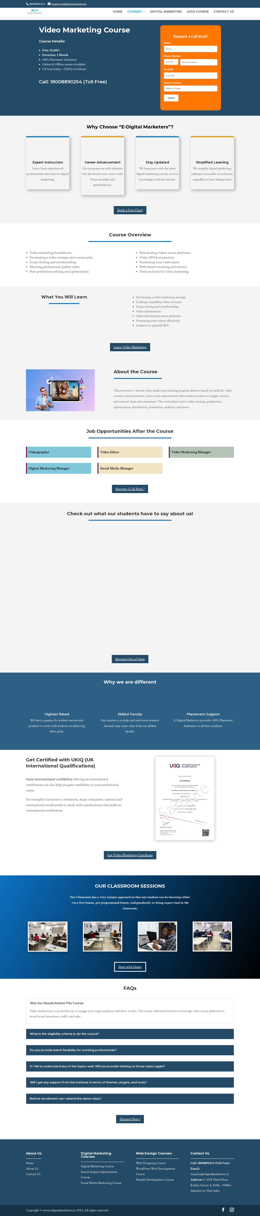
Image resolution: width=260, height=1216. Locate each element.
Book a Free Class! (130, 210)
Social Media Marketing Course (101, 1183)
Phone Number (172, 56)
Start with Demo (130, 967)
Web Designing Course (151, 1163)
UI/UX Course (198, 11)
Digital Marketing (166, 11)
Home (117, 11)
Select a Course (172, 82)
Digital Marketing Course (97, 1166)
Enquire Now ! (130, 1119)
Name (167, 43)
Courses (134, 11)
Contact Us (224, 11)
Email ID (168, 69)
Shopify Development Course (155, 1180)
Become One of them (130, 659)
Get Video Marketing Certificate (130, 855)
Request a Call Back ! (130, 489)
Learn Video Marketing (130, 347)
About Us (32, 1169)
